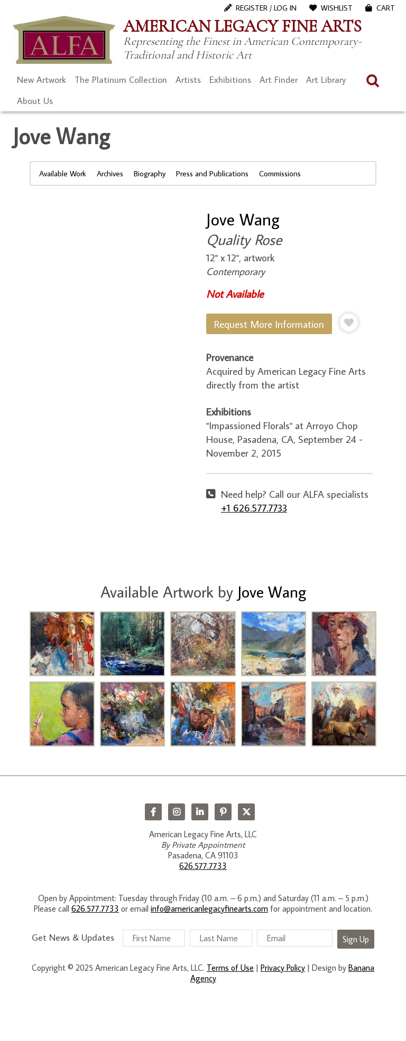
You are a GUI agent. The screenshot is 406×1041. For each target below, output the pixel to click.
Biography (149, 173)
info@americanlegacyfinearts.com (209, 908)
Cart (385, 8)
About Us (35, 101)
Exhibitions (230, 80)
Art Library (326, 80)
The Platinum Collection (121, 80)
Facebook (153, 811)
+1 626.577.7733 (254, 507)
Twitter (246, 811)
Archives (110, 173)
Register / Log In (266, 8)
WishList (337, 8)
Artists (188, 80)
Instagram (176, 811)
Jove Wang (243, 219)
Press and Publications (212, 173)
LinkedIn (199, 811)
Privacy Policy (283, 967)
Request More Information (269, 323)
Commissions (280, 173)
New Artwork (41, 80)
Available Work (62, 173)
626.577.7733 (203, 865)
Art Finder (279, 80)
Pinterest (223, 811)
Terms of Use (230, 967)
